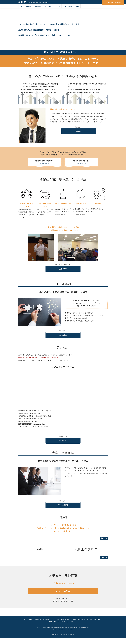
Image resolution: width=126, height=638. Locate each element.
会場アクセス (63, 440)
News (99, 619)
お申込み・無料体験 (77, 619)
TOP (25, 619)
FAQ (77, 6)
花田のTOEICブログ (90, 619)
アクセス (57, 6)
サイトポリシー (71, 621)
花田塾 (22, 2)
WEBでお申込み (63, 591)
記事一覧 (104, 538)
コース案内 (48, 6)
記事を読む (44, 163)
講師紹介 (28, 6)
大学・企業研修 (68, 6)
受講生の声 (38, 6)
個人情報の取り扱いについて (57, 621)
